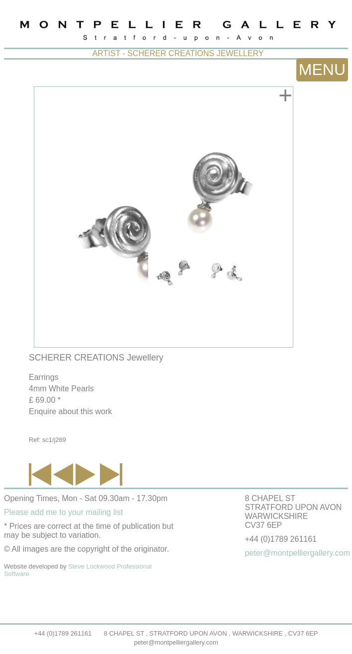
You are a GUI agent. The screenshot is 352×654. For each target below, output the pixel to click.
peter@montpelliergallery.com (176, 642)
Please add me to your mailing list (63, 512)
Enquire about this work (70, 411)
